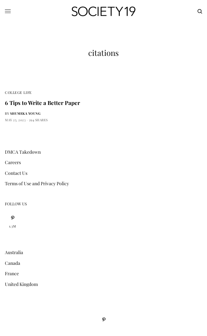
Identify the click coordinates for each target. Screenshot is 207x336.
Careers (13, 162)
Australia (14, 252)
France (12, 273)
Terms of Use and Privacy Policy (37, 183)
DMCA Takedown (23, 152)
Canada (12, 263)
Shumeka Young (25, 113)
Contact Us (16, 173)
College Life (18, 92)
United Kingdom (21, 284)
